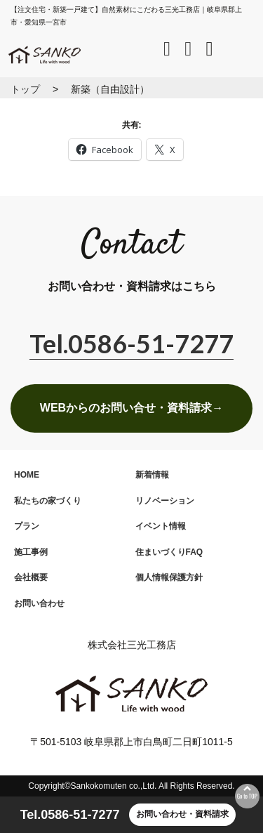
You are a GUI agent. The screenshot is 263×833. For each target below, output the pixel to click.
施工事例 (31, 552)
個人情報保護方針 (169, 577)
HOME (26, 475)
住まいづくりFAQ (169, 552)
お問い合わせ (39, 603)
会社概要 (31, 577)
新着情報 (152, 475)
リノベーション (164, 501)
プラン (26, 526)
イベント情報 (160, 526)
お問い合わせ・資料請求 (182, 814)
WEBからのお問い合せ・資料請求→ (131, 408)
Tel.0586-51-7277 (70, 815)
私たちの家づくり (47, 501)
